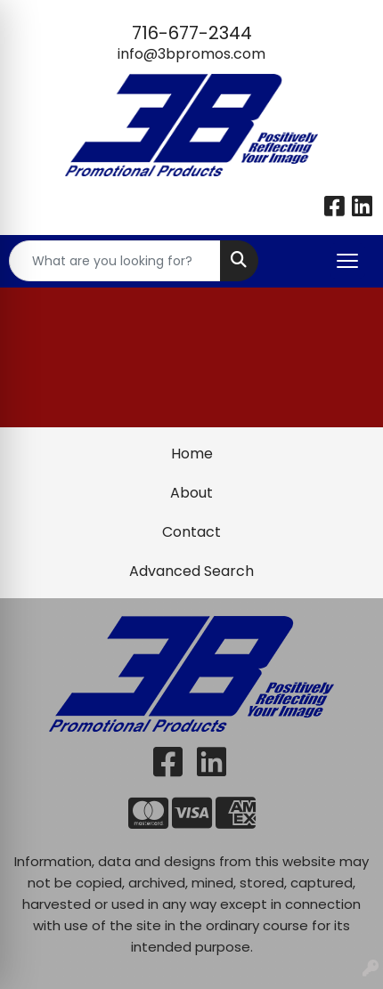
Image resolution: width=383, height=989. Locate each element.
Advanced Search (191, 571)
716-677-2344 (192, 32)
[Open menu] (347, 261)
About (191, 492)
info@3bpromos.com (191, 54)
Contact (191, 532)
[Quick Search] (115, 260)
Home (192, 453)
